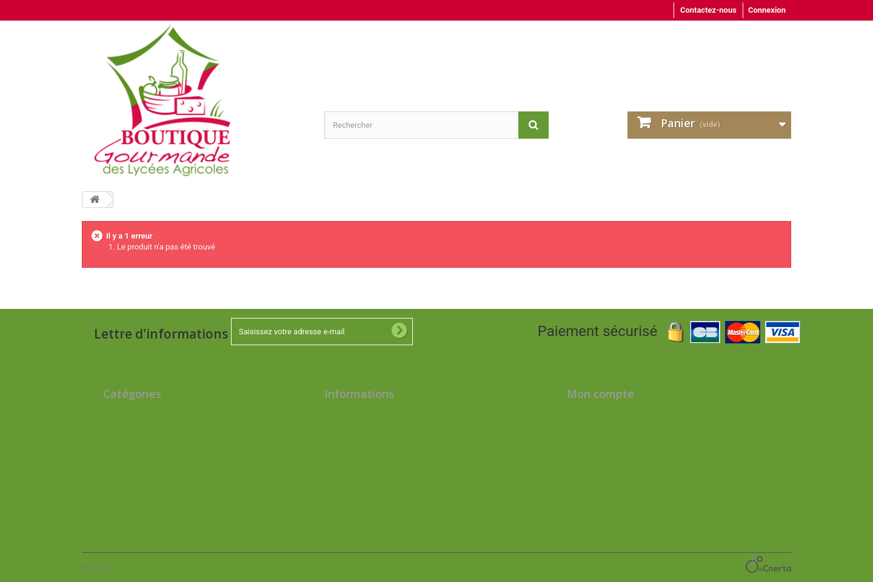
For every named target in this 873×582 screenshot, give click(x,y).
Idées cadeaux (128, 507)
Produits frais (127, 413)
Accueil (337, 444)
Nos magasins (349, 413)
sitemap (338, 523)
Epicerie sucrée (130, 444)
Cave (112, 476)
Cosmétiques (126, 492)
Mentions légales (354, 460)
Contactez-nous (708, 10)
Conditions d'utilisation (365, 476)
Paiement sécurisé (669, 331)
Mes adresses (591, 429)
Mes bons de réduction (607, 460)
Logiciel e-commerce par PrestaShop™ (177, 567)
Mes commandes (597, 413)
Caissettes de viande (139, 429)
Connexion (767, 10)
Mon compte (600, 393)
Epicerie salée (127, 460)
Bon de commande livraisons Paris (385, 507)
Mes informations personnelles (622, 444)
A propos (340, 492)
